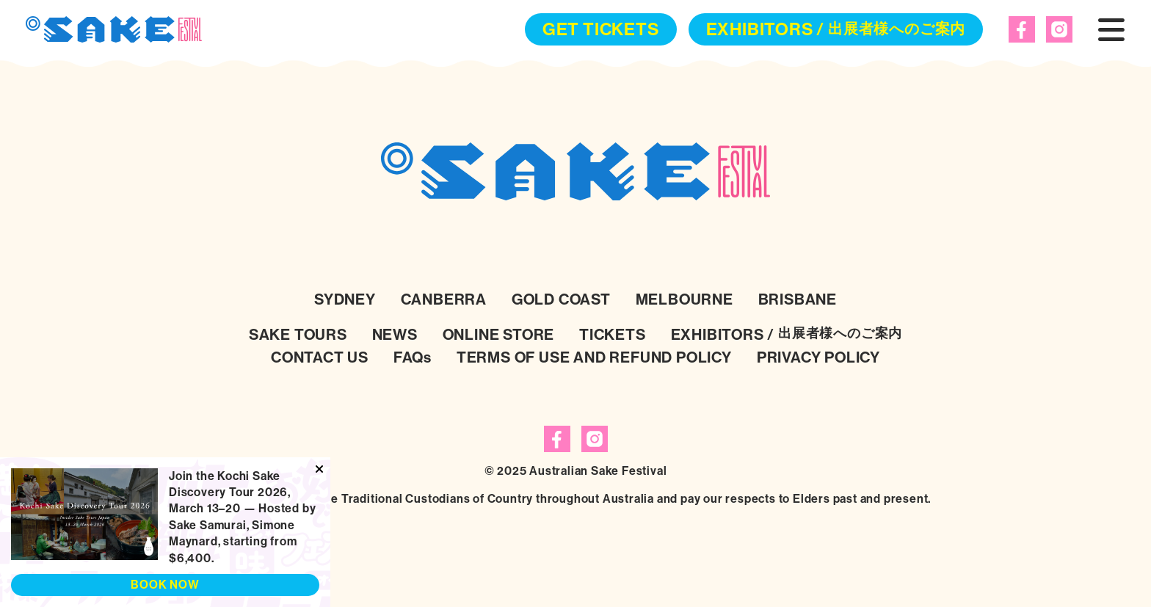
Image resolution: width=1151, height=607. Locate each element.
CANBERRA (444, 299)
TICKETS (612, 334)
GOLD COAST (561, 299)
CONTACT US (319, 357)
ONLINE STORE (499, 334)
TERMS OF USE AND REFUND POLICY (594, 357)
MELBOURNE (684, 299)
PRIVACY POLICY (818, 357)
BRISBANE (797, 299)
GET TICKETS (600, 29)
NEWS (395, 334)
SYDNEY (345, 299)
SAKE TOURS (298, 334)
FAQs (412, 357)
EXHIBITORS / (836, 29)
